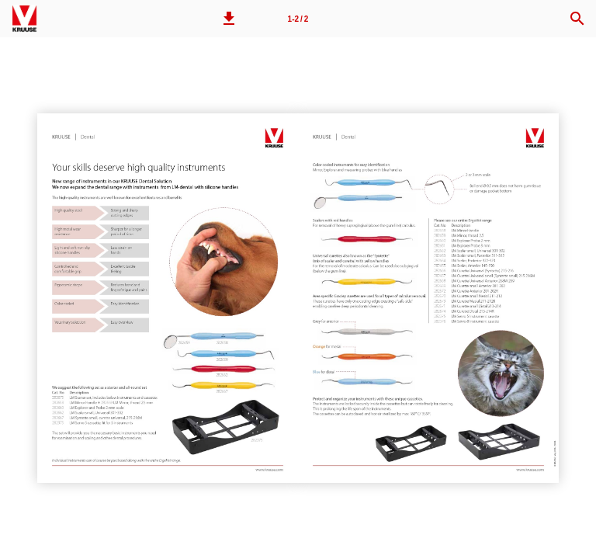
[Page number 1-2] (298, 18)
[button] (229, 18)
